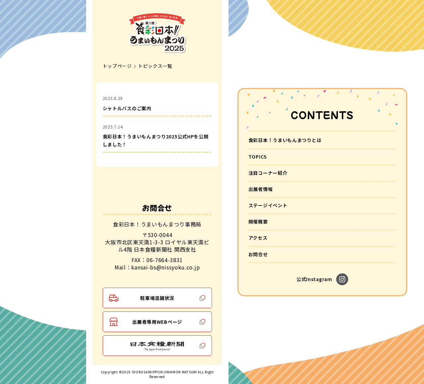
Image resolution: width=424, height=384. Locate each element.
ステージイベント (268, 205)
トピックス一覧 (155, 66)
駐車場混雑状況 (157, 298)
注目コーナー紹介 (268, 172)
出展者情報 (260, 189)
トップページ (117, 66)
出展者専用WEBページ (157, 321)
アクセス (258, 237)
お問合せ (258, 254)
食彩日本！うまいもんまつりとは (285, 140)
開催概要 (258, 221)
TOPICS (257, 156)
